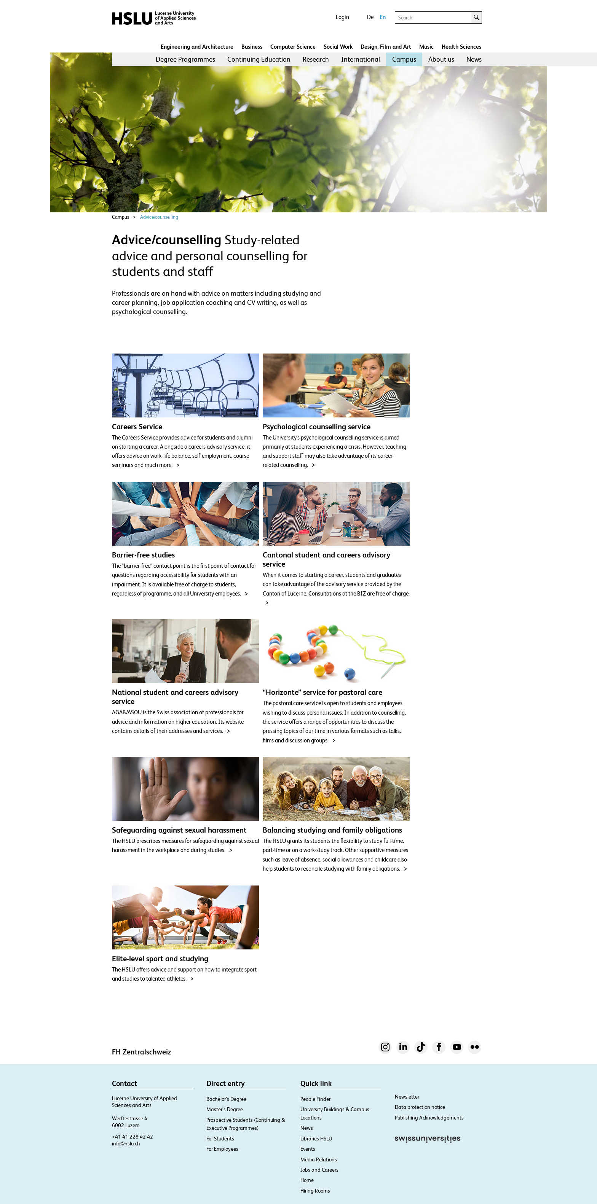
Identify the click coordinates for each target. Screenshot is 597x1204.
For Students (220, 1139)
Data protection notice (420, 1107)
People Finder (315, 1099)
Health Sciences (461, 46)
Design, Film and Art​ (386, 46)
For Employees (222, 1149)
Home (307, 1180)
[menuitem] (185, 59)
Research (316, 59)
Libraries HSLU (316, 1139)
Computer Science (293, 46)
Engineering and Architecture (197, 46)
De (370, 17)
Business (251, 46)
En (383, 17)
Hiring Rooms (315, 1191)
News (474, 59)
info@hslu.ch (126, 1143)
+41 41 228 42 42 (132, 1137)
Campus (404, 59)
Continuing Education (259, 59)
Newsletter (407, 1097)
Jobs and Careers (319, 1170)
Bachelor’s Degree (226, 1099)
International (360, 59)
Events (307, 1149)
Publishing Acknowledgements (429, 1118)
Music (426, 46)
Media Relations (318, 1159)
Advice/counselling (159, 217)
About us (441, 59)
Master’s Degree (224, 1109)
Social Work (338, 46)
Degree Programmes (185, 59)
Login (342, 17)
